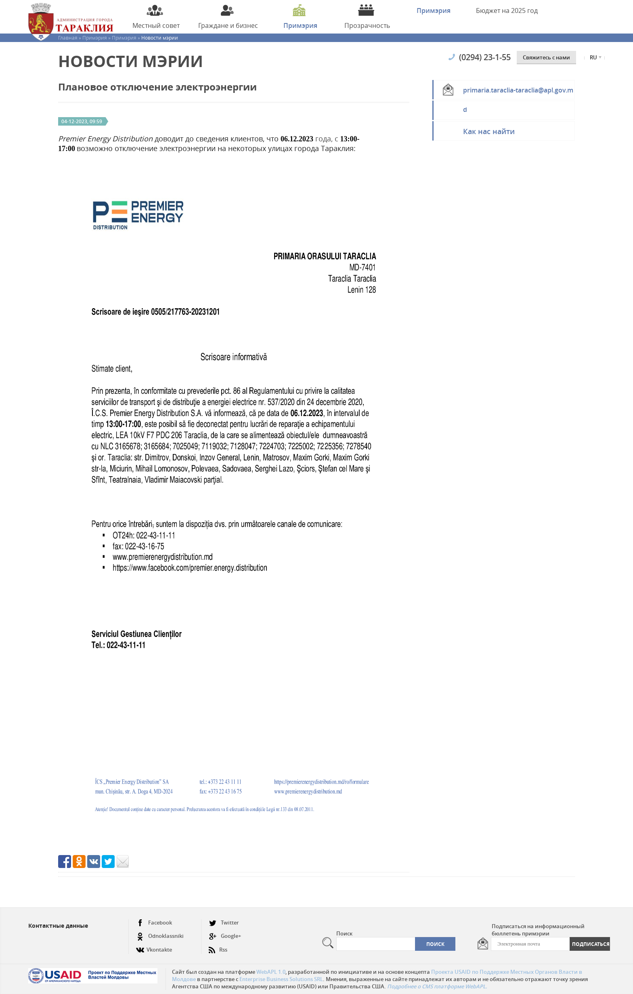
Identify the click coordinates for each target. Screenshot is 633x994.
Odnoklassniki (160, 936)
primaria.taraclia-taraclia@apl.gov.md (518, 92)
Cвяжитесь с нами (546, 57)
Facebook (154, 923)
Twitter (224, 923)
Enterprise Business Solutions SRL (281, 979)
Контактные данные (58, 925)
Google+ (225, 936)
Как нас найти (489, 131)
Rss (218, 946)
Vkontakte (154, 946)
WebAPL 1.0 (270, 971)
